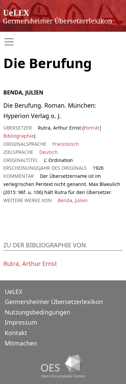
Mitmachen (21, 343)
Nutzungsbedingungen (37, 312)
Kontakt (16, 333)
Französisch (65, 144)
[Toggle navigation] (63, 42)
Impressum (21, 322)
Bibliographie (18, 136)
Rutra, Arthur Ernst (30, 263)
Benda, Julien (73, 200)
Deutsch (48, 152)
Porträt (91, 128)
